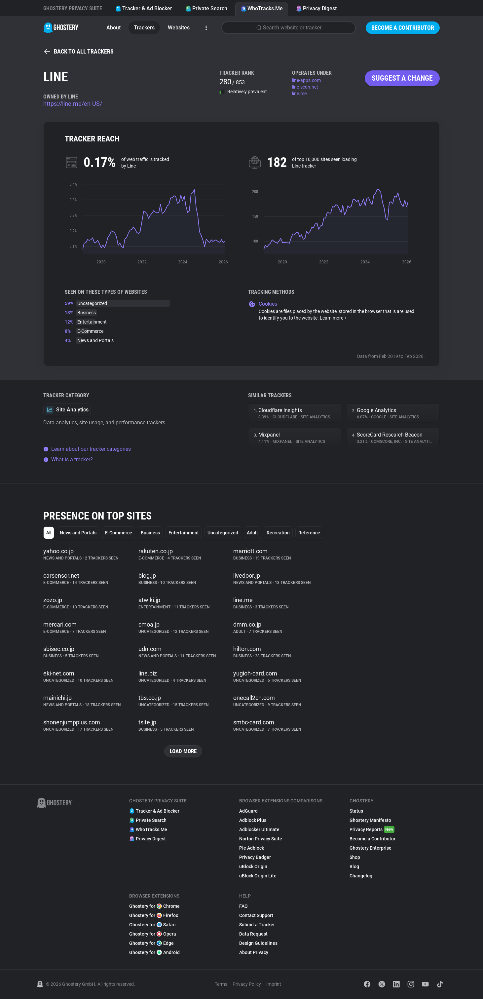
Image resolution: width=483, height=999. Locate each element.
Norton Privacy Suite (260, 839)
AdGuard (248, 811)
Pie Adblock (251, 848)
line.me (299, 93)
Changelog (361, 876)
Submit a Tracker (257, 925)
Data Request (253, 934)
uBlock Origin (253, 866)
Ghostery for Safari (152, 925)
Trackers (144, 27)
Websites (179, 27)
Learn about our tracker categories (87, 449)
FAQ (243, 906)
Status (356, 811)
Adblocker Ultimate (259, 829)
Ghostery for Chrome (154, 906)
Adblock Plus (252, 820)
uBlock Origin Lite (258, 876)
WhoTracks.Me (262, 8)
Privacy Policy (247, 984)
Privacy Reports (372, 829)
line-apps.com (306, 80)
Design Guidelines (258, 943)
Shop (355, 857)
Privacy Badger (255, 857)
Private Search (206, 8)
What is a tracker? (68, 459)
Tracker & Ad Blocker (143, 8)
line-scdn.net (305, 87)
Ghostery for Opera (152, 934)
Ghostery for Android (154, 952)
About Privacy (253, 952)
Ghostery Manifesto (370, 820)
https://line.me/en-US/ (72, 103)
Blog (354, 866)
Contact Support (256, 915)
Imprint (273, 984)
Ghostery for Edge (151, 943)
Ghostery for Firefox (153, 915)
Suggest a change (402, 78)
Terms (221, 984)
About (113, 27)
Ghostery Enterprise (370, 848)
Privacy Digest (316, 8)
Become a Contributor (402, 27)
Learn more (333, 318)
